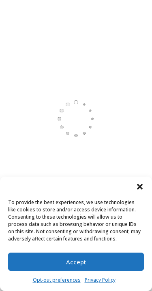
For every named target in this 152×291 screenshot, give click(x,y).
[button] (140, 187)
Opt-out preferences (57, 279)
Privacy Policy (100, 279)
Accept (76, 262)
